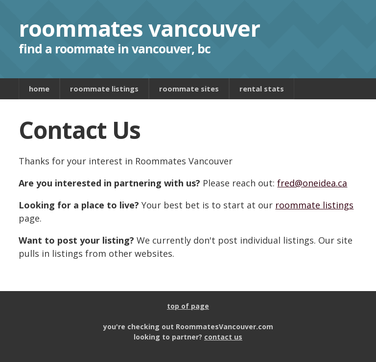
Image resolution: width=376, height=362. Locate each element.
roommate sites (189, 88)
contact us (223, 336)
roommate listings (104, 88)
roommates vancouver (139, 28)
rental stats (261, 88)
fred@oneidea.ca (312, 183)
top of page (188, 306)
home (39, 88)
